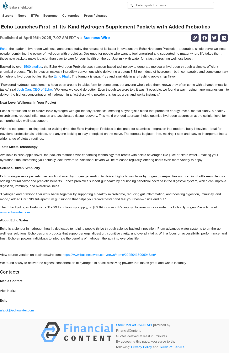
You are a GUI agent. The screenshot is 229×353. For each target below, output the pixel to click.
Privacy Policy (141, 347)
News (22, 16)
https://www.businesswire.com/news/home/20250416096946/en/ (109, 255)
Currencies (70, 16)
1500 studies (33, 66)
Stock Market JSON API (134, 325)
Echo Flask (62, 76)
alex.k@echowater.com (17, 310)
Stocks (7, 16)
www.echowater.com (15, 212)
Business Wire (96, 37)
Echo (4, 49)
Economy (50, 16)
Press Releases (95, 16)
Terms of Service (171, 347)
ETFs (35, 16)
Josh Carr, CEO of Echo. (35, 89)
